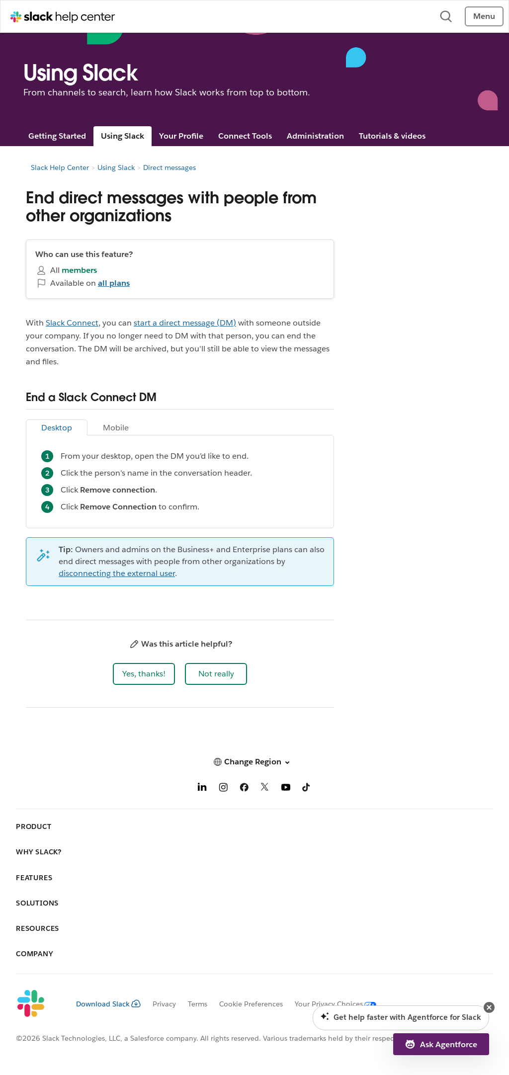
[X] (264, 789)
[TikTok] (306, 789)
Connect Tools (245, 136)
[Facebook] (244, 789)
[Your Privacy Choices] (329, 1003)
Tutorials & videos (392, 136)
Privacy (164, 1003)
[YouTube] (285, 789)
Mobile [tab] (116, 427)
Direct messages (169, 167)
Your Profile (181, 136)
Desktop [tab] (56, 427)
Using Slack (122, 136)
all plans (114, 283)
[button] (144, 674)
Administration (315, 136)
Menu (484, 16)
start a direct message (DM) (185, 323)
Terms (197, 1003)
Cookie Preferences (251, 1003)
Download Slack (108, 1003)
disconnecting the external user (117, 573)
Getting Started (57, 136)
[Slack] (38, 1004)
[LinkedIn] (202, 789)
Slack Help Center (60, 167)
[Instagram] (223, 789)
